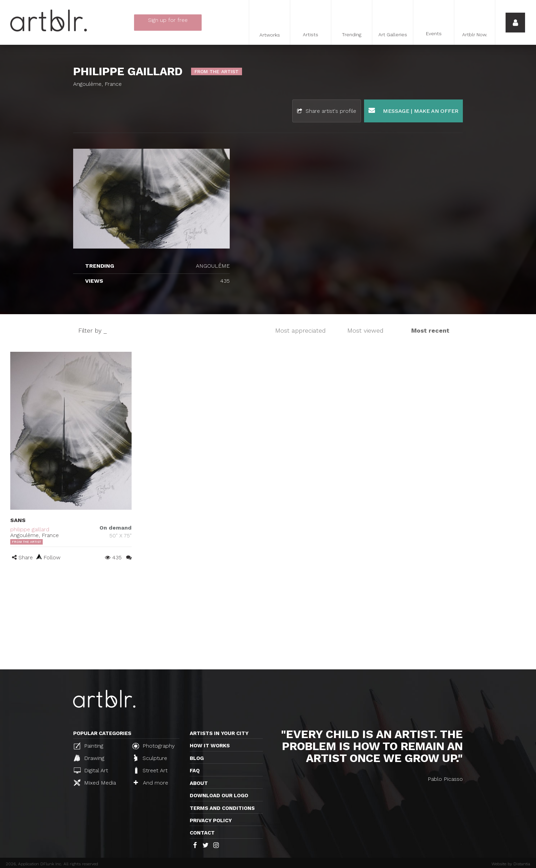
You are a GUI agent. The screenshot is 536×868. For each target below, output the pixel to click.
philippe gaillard (29, 529)
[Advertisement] (268, 618)
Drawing (89, 758)
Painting (88, 746)
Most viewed (365, 330)
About (199, 783)
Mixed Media (95, 782)
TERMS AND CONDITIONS (222, 808)
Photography (153, 746)
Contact (202, 833)
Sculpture (150, 758)
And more (151, 782)
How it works (210, 746)
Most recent (430, 330)
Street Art (151, 770)
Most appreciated (300, 330)
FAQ (195, 770)
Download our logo (219, 795)
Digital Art (91, 770)
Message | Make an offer (413, 110)
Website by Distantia (511, 864)
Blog (197, 758)
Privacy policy (211, 820)
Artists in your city (219, 733)
